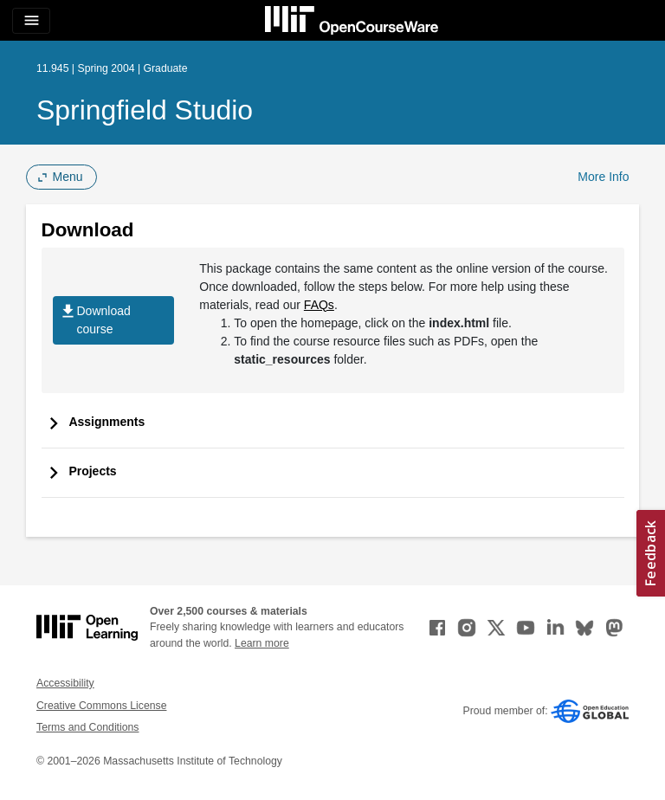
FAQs (319, 305)
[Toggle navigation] (31, 21)
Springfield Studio (144, 110)
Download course (95, 320)
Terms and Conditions (87, 727)
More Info (603, 177)
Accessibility (65, 683)
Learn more (262, 643)
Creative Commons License (101, 706)
